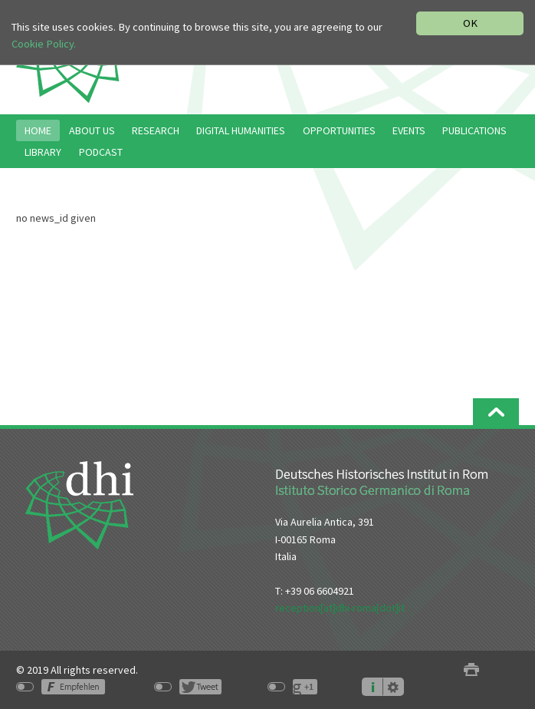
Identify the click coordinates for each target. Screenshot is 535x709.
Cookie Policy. (43, 44)
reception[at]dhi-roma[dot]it (340, 608)
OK (470, 23)
